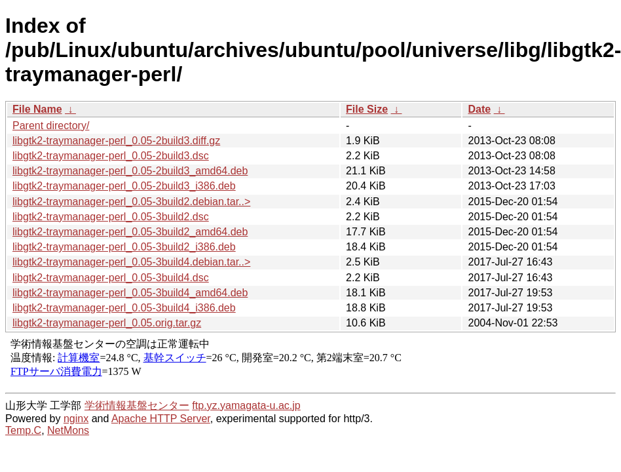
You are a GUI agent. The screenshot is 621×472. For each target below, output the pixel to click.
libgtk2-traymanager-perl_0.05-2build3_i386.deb (124, 185)
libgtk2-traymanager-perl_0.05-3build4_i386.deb (124, 307)
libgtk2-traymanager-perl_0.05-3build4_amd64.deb (130, 292)
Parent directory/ (50, 125)
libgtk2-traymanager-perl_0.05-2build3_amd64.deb (130, 170)
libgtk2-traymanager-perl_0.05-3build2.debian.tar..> (131, 201)
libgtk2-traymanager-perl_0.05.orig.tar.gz (106, 322)
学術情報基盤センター (137, 405)
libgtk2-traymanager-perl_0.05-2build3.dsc (110, 155)
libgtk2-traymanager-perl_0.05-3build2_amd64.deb (130, 231)
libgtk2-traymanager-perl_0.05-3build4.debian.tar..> (131, 261)
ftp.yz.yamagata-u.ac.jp (246, 405)
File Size (367, 109)
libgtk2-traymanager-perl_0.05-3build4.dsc (110, 277)
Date (479, 109)
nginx (76, 418)
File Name (37, 109)
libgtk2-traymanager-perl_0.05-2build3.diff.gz (116, 140)
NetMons (68, 430)
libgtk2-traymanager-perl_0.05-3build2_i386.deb (124, 246)
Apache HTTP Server (160, 418)
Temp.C (23, 430)
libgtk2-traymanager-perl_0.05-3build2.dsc (110, 216)
